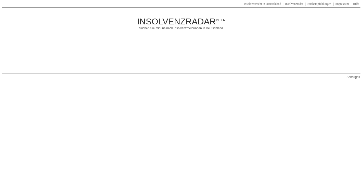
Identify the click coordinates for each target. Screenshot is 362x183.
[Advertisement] (172, 54)
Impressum (342, 4)
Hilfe (356, 4)
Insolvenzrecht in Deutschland (262, 4)
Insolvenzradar (294, 4)
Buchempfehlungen (319, 4)
